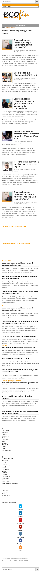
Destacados (12, 112)
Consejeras (23, 141)
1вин (4, 462)
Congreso (4, 443)
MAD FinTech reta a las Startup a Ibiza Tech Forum (18, 347)
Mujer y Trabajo (13, 144)
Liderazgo (23, 143)
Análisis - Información (18, 111)
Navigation (19, 25)
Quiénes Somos (6, 457)
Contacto (4, 474)
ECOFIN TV (18, 112)
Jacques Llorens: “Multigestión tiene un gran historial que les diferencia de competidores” (24, 103)
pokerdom (6, 469)
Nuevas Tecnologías (32, 114)
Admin (3, 494)
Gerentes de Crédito (7, 114)
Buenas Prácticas (6, 450)
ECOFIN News (29, 78)
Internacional (5, 436)
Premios (4, 467)
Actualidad (23, 78)
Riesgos (14, 116)
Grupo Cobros (5, 482)
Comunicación (5, 439)
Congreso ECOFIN (25, 50)
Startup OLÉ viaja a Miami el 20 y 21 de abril (16, 358)
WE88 (5, 473)
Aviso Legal (5, 490)
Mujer (7, 144)
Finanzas (4, 434)
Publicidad (4, 464)
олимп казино (7, 476)
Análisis (10, 111)
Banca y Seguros (29, 111)
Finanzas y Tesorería (27, 112)
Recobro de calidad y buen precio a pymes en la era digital (26, 164)
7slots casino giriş (8, 458)
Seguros (18, 116)
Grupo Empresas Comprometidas (10, 483)
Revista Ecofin (6, 478)
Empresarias (17, 143)
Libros (3, 448)
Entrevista (32, 50)
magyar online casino (8, 466)
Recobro (9, 116)
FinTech (16, 51)
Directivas (29, 141)
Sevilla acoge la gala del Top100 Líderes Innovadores (19, 336)
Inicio (3, 27)
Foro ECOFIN (5, 430)
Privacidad (4, 492)
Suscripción (5, 460)
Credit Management (25, 169)
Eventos (4, 471)
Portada (21, 51)
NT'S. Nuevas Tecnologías (19, 114)
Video (22, 116)
